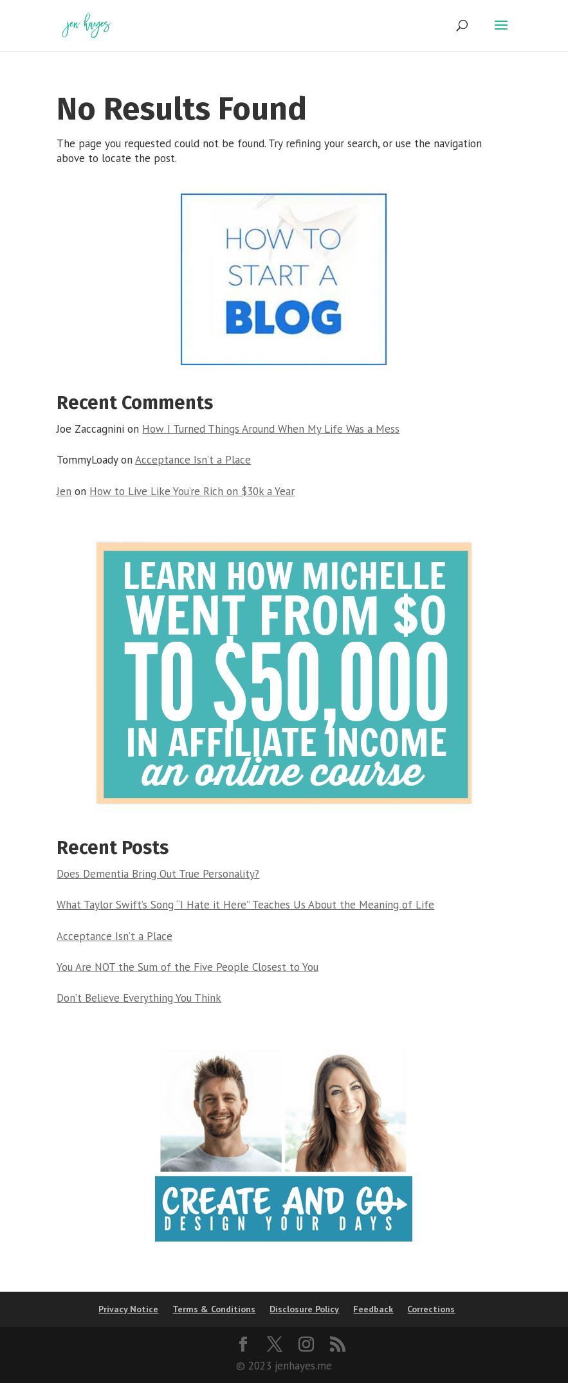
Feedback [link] (373, 1309)
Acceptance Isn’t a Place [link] (193, 460)
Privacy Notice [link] (128, 1309)
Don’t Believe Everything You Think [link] (139, 998)
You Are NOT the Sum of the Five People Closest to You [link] (187, 967)
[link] (86, 24)
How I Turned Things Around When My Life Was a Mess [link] (270, 429)
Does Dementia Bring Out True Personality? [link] (158, 874)
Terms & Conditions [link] (213, 1309)
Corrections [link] (431, 1309)
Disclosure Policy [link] (304, 1309)
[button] (501, 33)
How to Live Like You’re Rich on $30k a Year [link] (192, 491)
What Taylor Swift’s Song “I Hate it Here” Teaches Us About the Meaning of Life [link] (245, 905)
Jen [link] (64, 491)
